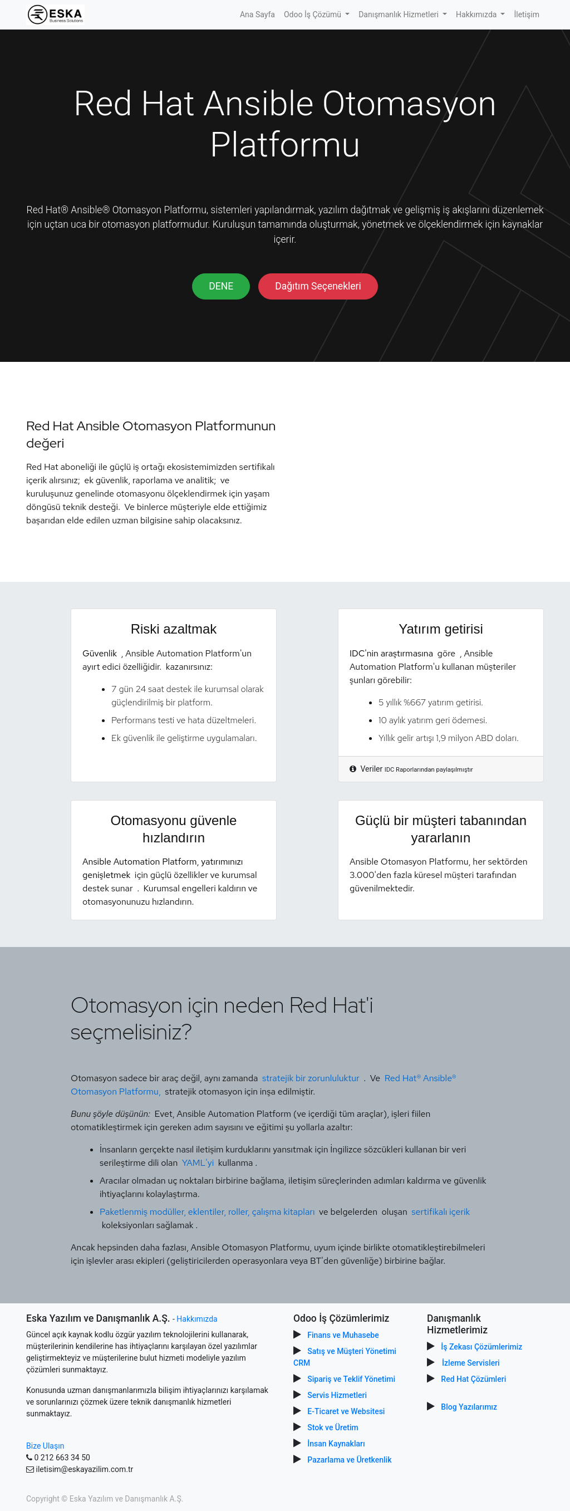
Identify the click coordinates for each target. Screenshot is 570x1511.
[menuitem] (257, 14)
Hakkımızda (196, 1318)
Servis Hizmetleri (337, 1395)
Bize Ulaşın (45, 1445)
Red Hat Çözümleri (473, 1379)
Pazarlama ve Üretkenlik (349, 1459)
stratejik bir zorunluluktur (311, 1078)
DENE (221, 286)
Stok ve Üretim (332, 1427)
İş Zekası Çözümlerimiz (481, 1346)
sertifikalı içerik (440, 1212)
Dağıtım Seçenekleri (318, 286)
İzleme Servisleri (471, 1362)
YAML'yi (198, 1163)
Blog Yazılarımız (469, 1406)
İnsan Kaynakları (336, 1443)
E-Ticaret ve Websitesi (346, 1411)
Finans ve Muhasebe (343, 1335)
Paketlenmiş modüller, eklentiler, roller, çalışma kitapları (208, 1212)
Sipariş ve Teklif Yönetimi (351, 1379)
